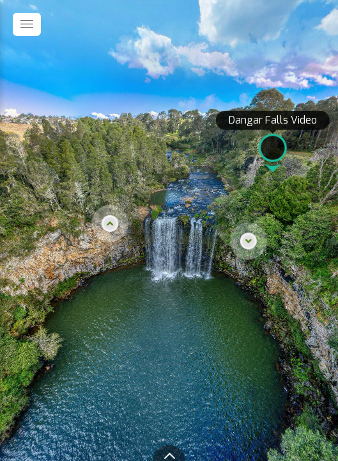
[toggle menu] (27, 24)
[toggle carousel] (169, 453)
